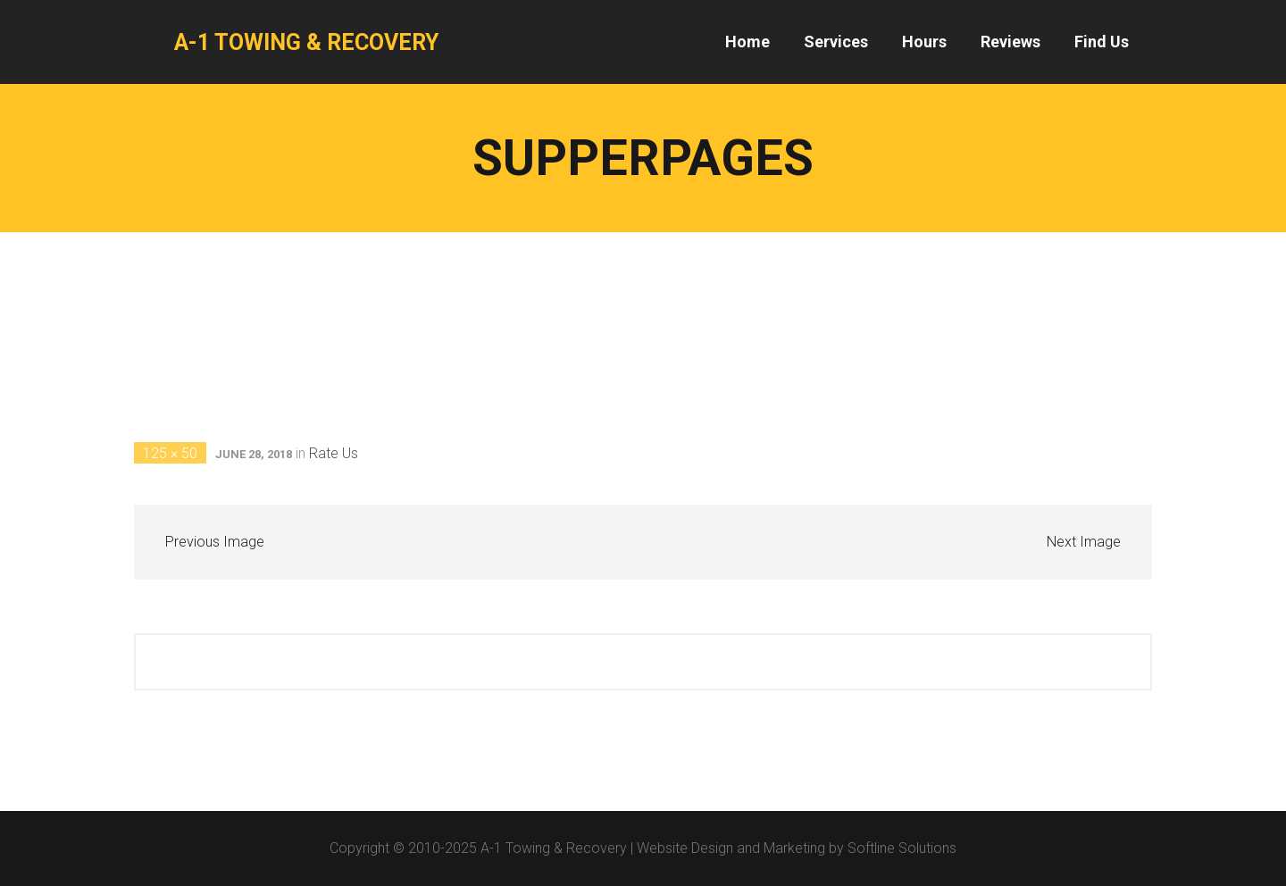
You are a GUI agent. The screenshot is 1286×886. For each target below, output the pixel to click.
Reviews (1010, 41)
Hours (924, 41)
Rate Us (333, 453)
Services (836, 41)
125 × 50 (170, 453)
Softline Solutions (902, 848)
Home (747, 41)
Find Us (1101, 41)
